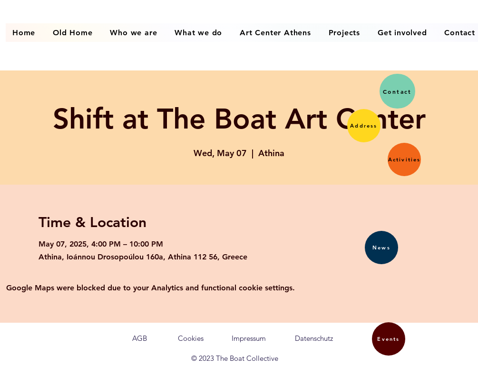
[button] (363, 125)
